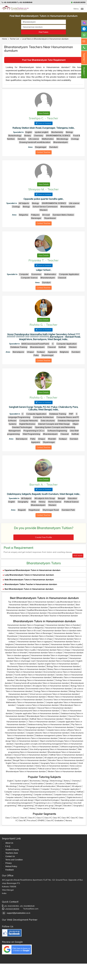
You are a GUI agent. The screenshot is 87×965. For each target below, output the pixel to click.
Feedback (9, 870)
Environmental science (19, 783)
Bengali (58, 805)
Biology (45, 781)
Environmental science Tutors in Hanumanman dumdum (49, 688)
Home (4, 39)
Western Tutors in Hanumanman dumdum (64, 697)
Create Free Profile (43, 537)
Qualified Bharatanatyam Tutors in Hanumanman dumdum (51, 610)
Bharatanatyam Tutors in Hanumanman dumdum (26, 697)
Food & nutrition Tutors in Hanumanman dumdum (34, 675)
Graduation (59, 820)
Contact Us (10, 856)
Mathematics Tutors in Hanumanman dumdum (25, 702)
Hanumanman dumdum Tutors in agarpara (34, 641)
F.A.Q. (8, 846)
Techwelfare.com (30, 909)
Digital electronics (74, 797)
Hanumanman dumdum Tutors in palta (66, 644)
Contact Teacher (43, 152)
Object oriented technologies (47, 800)
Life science (60, 783)
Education (67, 805)
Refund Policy (11, 866)
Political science (57, 808)
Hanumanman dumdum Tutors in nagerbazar (49, 658)
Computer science (11, 792)
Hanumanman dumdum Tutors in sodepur (45, 652)
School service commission (19, 789)
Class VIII (65, 818)
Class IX (74, 818)
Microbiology (11, 786)
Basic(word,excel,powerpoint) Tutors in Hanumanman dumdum (33, 711)
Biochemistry (35, 781)
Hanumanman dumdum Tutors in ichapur (36, 639)
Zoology (22, 786)
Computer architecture (43, 794)
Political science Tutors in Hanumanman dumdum (58, 769)
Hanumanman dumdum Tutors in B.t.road (24, 630)
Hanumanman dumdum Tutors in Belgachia (25, 628)
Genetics (49, 783)
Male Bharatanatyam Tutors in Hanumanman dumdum (28, 579)
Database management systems (51, 797)
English (10, 781)
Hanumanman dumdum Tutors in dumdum (32, 644)
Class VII (56, 818)
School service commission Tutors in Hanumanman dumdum (54, 694)
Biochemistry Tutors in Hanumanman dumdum (26, 666)
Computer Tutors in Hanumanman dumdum (24, 699)
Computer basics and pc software (68, 794)
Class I (8, 818)
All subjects (76, 786)
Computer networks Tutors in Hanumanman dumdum (47, 733)
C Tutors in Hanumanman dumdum (41, 722)
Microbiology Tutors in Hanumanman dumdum (34, 680)
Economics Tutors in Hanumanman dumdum (62, 699)
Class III (23, 818)
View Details (43, 113)
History (32, 808)
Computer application (70, 789)
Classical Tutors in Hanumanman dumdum (54, 708)
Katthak (80, 792)
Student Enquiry (12, 850)
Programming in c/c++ (43, 803)
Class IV (31, 818)
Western (35, 789)
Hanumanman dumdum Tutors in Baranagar (34, 633)
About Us (9, 843)
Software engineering (62, 803)
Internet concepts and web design (19, 800)
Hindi (25, 808)
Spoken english (21, 781)
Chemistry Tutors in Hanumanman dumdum (24, 672)
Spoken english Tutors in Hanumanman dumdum (58, 664)
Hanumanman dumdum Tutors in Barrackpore (63, 647)
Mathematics (71, 783)
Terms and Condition (14, 860)
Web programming (25, 805)
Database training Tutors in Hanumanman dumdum (48, 724)
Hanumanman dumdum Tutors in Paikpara (62, 628)
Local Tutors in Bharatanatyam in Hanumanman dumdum (45, 39)
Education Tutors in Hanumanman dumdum (65, 760)
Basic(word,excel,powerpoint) (42, 792)
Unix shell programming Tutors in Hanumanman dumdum (53, 749)
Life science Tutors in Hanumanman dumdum (32, 677)
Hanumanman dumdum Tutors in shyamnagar (24, 647)
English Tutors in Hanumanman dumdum (22, 763)
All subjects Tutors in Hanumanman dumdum (51, 686)
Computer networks (14, 797)
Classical (25, 792)
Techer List (14, 39)
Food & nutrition (37, 783)
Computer (45, 789)
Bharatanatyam (63, 786)
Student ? (84, 71)
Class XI (49, 820)
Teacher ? (84, 57)
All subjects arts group (44, 805)
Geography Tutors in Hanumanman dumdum (58, 763)
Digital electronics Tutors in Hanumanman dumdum (37, 738)
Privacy (8, 863)
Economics (55, 789)
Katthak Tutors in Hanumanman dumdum (46, 719)
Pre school (31, 820)
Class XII (21, 820)
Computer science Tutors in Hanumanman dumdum (38, 705)
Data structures (30, 797)
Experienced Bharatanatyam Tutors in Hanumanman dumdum (31, 570)
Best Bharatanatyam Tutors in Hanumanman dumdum (28, 589)
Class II (15, 818)
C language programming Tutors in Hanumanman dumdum (50, 727)
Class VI (47, 818)
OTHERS (41, 820)
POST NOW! (77, 556)
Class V (39, 818)
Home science (43, 808)
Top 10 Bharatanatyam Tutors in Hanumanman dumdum (31, 602)
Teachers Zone (11, 853)
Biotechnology (56, 781)
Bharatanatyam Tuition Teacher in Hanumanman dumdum (30, 584)
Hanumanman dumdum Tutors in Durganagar (25, 625)
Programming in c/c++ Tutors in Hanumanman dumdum (36, 747)
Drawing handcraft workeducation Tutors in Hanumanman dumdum (41, 683)
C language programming (21, 794)
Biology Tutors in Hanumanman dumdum (63, 666)
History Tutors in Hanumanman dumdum (51, 766)
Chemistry (76, 781)
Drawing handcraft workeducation (41, 786)
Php (7, 794)
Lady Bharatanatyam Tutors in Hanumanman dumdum (28, 575)
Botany (67, 781)
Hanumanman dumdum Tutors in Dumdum (63, 625)
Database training (67, 792)
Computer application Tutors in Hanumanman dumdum (36, 713)
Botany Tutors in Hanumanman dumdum (64, 669)
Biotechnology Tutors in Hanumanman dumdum (26, 669)
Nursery (69, 820)
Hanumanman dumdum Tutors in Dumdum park (55, 661)
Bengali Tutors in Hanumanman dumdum (29, 760)
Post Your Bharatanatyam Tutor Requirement (44, 60)
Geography (78, 805)
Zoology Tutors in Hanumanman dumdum (51, 691)
